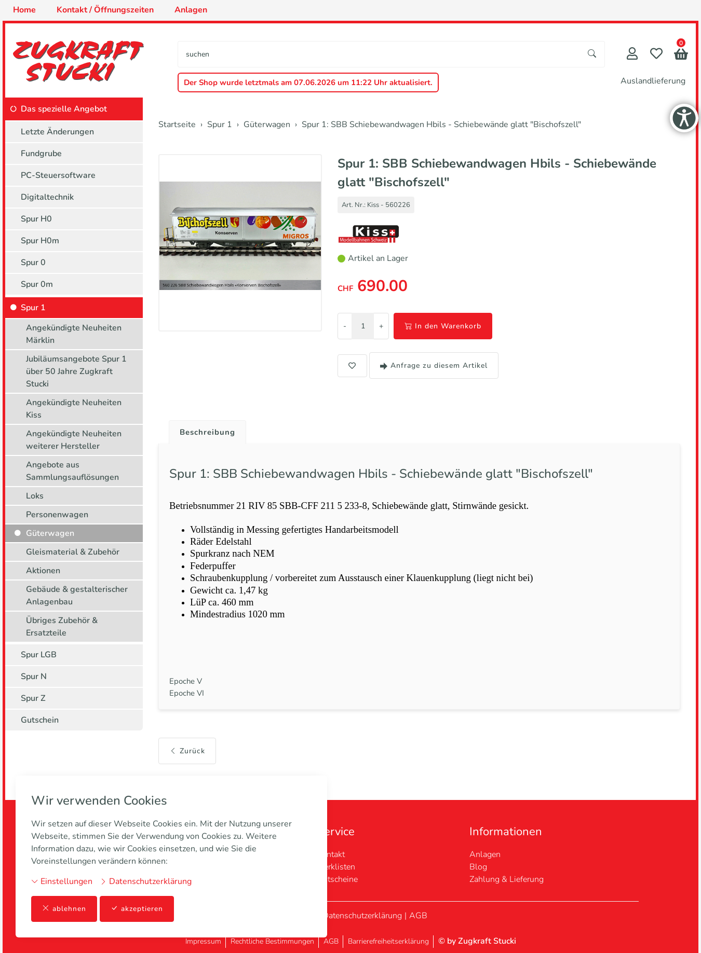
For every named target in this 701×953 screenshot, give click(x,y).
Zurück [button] (187, 766)
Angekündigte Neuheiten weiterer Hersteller (74, 440)
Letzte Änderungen (57, 131)
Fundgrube (41, 153)
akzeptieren (137, 908)
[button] (681, 55)
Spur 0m (37, 284)
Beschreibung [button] (209, 432)
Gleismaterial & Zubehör (72, 552)
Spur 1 (33, 307)
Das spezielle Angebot (64, 109)
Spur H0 (36, 219)
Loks (35, 496)
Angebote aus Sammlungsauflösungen (72, 471)
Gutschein (40, 720)
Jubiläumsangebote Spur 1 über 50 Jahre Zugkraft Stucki (76, 371)
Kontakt (331, 854)
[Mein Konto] (632, 54)
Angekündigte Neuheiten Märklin (74, 334)
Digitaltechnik (47, 197)
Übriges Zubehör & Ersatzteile (62, 627)
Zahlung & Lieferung (506, 879)
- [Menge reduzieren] (344, 326)
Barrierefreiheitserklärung (388, 941)
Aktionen (43, 570)
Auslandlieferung (653, 81)
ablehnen (64, 908)
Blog (478, 867)
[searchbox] (379, 54)
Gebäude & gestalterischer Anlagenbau (77, 595)
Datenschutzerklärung (146, 881)
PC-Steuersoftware (58, 175)
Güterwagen (50, 533)
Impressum (203, 941)
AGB (418, 915)
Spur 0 (33, 262)
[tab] (205, 430)
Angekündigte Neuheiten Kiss (74, 409)
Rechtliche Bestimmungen (272, 941)
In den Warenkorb (443, 326)
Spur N (34, 676)
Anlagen (485, 854)
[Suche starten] (592, 54)
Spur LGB (39, 654)
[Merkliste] (656, 54)
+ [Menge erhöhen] (381, 326)
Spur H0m (40, 240)
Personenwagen (57, 514)
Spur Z (33, 698)
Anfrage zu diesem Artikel (434, 365)
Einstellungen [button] (61, 881)
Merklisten (336, 867)
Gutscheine (337, 879)
